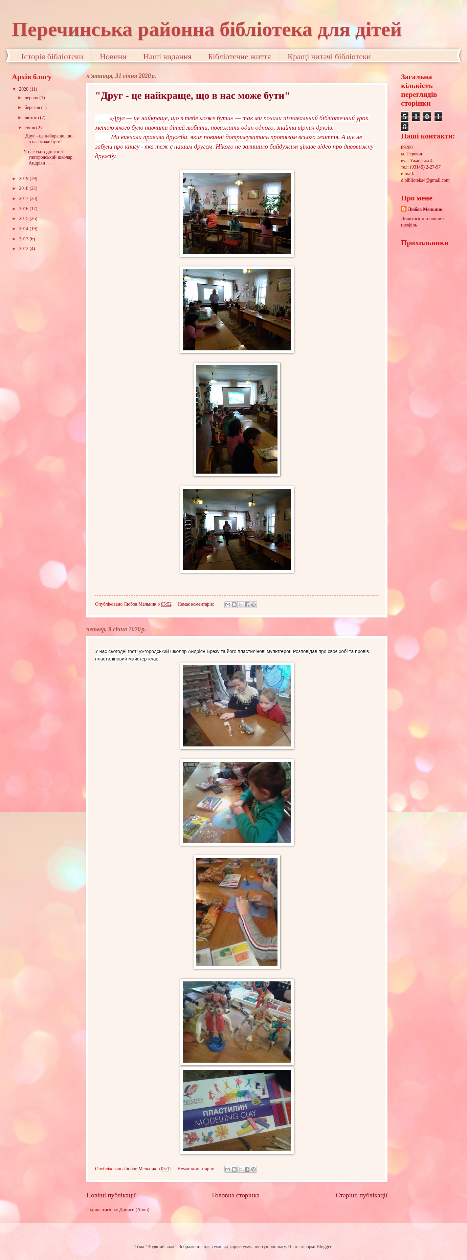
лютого (32, 117)
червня (32, 97)
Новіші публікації (111, 1195)
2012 (24, 248)
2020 (24, 89)
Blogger (324, 1246)
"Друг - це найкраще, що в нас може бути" (192, 95)
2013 (24, 238)
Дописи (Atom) (134, 1209)
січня (30, 127)
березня (33, 107)
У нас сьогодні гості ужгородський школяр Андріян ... (47, 157)
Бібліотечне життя (239, 56)
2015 (24, 218)
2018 (24, 188)
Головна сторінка (235, 1195)
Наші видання (167, 56)
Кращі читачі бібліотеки (329, 56)
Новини (113, 56)
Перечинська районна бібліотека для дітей (207, 29)
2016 (24, 208)
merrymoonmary (270, 1246)
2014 (24, 228)
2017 (24, 198)
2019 (24, 178)
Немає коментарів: (196, 604)
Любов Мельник (425, 209)
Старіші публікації (361, 1195)
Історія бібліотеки (52, 56)
